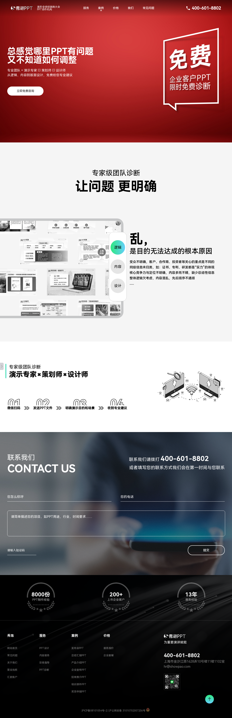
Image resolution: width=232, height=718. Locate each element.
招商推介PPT (78, 677)
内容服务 (44, 655)
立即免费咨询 (25, 91)
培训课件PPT (78, 684)
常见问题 (148, 8)
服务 (86, 8)
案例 (101, 8)
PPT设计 (44, 648)
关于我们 (12, 662)
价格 (116, 8)
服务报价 (108, 648)
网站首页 (12, 648)
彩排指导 (44, 662)
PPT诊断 (44, 669)
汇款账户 (12, 677)
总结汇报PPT (78, 655)
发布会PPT (77, 648)
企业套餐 (108, 655)
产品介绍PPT (78, 662)
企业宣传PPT (78, 669)
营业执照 (12, 669)
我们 (131, 8)
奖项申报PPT (78, 691)
